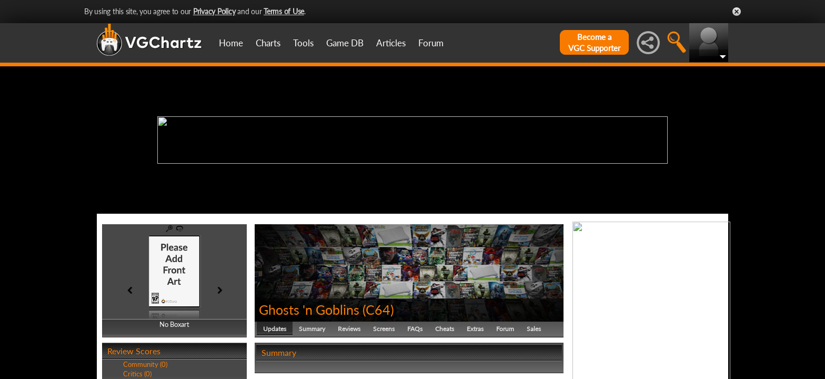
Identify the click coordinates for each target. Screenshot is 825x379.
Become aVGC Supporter (594, 42)
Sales (534, 329)
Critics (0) (137, 374)
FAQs (414, 329)
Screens (384, 329)
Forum (431, 42)
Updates (274, 329)
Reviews (349, 329)
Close (736, 11)
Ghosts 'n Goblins (309, 309)
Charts (268, 42)
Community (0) (145, 364)
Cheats (444, 329)
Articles (391, 42)
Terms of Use (284, 11)
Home (231, 42)
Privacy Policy (214, 11)
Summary (312, 329)
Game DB (345, 42)
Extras (475, 329)
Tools (303, 42)
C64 (378, 309)
